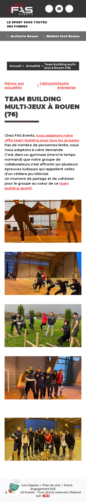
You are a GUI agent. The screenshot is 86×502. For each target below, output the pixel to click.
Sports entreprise (58, 85)
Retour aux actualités (14, 85)
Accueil (15, 66)
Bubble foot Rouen (63, 36)
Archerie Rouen (24, 36)
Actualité (33, 66)
